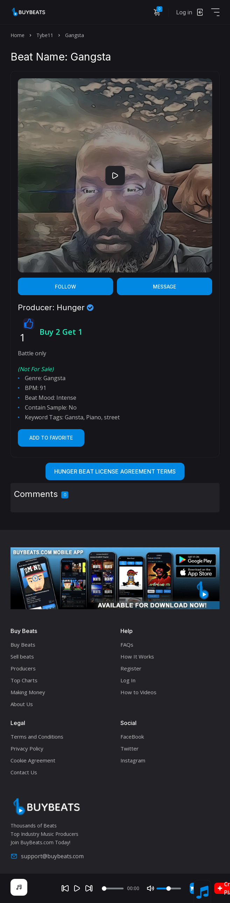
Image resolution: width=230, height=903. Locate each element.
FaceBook (132, 736)
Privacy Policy (27, 748)
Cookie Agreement (33, 760)
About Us (22, 704)
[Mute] (150, 888)
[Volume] (168, 888)
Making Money (28, 692)
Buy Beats (23, 644)
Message (164, 287)
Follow (65, 287)
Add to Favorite (51, 438)
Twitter (129, 748)
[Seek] (112, 888)
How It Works (137, 656)
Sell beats (22, 656)
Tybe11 (44, 35)
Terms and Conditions (37, 736)
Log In (127, 680)
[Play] (77, 888)
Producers (23, 668)
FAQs (126, 644)
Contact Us (24, 772)
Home (18, 35)
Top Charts (24, 680)
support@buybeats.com (47, 856)
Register (130, 668)
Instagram (132, 760)
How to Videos (138, 692)
